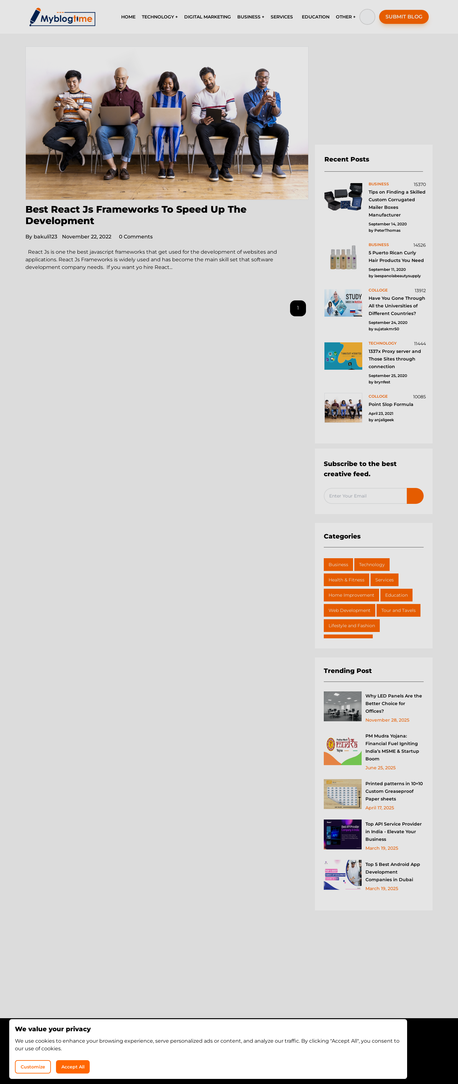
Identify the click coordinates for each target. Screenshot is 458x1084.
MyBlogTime (210, 1062)
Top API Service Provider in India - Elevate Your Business (393, 831)
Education (396, 595)
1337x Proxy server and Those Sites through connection (395, 358)
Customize (324, 1063)
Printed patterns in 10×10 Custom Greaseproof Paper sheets (394, 791)
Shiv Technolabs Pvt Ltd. (284, 1062)
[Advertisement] (374, 95)
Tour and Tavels (398, 610)
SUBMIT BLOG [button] (403, 17)
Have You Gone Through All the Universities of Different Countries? (397, 305)
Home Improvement (351, 595)
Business (338, 564)
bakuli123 (41, 237)
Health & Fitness (346, 580)
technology (383, 343)
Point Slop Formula (391, 404)
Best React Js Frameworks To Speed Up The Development (135, 215)
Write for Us (249, 1050)
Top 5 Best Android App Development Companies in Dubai (392, 871)
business (379, 184)
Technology (372, 564)
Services (384, 580)
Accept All (372, 1063)
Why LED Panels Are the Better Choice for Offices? (393, 703)
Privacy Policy (210, 1050)
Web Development (350, 610)
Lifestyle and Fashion (352, 625)
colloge (378, 290)
